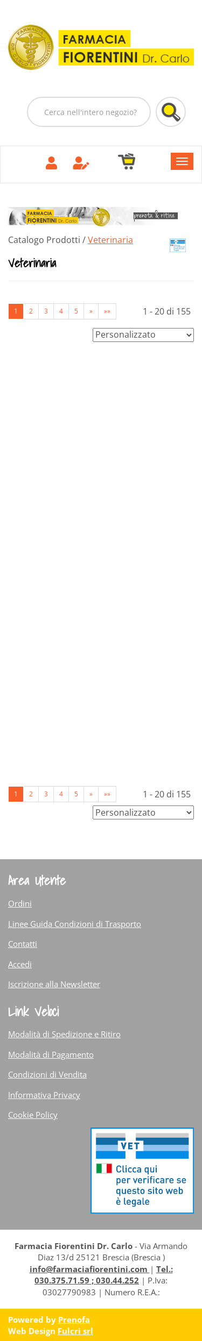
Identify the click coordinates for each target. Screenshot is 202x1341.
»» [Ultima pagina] (107, 311)
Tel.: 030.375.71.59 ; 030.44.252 (103, 1275)
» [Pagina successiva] (91, 311)
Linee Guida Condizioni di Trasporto (74, 923)
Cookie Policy (33, 1114)
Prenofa (74, 1319)
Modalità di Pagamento (51, 1054)
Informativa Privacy (44, 1094)
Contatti (22, 943)
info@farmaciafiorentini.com (90, 1269)
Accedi (20, 964)
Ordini (20, 903)
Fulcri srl (75, 1330)
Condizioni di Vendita (47, 1074)
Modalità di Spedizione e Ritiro (64, 1034)
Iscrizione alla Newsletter (54, 984)
